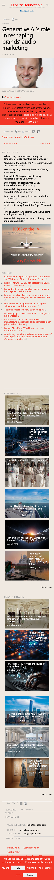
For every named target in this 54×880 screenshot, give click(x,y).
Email (8, 19)
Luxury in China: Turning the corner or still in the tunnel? (38, 433)
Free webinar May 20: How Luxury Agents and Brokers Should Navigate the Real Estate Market (27, 297)
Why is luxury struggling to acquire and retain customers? (38, 765)
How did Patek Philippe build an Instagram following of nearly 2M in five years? (25, 305)
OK (18, 868)
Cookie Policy (13, 852)
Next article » (46, 144)
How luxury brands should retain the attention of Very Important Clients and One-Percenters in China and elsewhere (28, 336)
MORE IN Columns (12, 393)
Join (32, 11)
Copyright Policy (31, 848)
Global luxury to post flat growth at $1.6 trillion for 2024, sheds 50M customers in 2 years (27, 278)
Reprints (28, 132)
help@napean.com (37, 825)
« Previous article (9, 144)
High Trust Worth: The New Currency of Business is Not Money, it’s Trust (25, 539)
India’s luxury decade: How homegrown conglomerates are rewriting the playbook (26, 157)
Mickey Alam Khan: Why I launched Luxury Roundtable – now (24, 329)
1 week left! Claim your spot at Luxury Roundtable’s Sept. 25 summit (22, 177)
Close (30, 875)
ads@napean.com (32, 834)
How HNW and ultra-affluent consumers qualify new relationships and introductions (27, 509)
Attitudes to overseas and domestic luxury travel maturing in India (38, 559)
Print (16, 19)
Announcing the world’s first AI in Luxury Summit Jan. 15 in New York (38, 637)
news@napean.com (29, 830)
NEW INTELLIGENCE (9, 152)
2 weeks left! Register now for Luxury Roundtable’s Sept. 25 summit (22, 184)
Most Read (24, 11)
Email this (9, 132)
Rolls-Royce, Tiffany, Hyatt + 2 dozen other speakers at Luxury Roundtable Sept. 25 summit (27, 205)
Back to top (46, 587)
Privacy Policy (13, 848)
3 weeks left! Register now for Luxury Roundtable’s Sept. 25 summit (24, 746)
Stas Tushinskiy (13, 97)
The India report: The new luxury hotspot (25, 310)
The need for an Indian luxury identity (26, 461)
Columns (6, 24)
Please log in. (32, 122)
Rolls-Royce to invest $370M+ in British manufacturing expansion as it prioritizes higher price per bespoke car (27, 322)
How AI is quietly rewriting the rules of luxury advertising (25, 665)
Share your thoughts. (18, 137)
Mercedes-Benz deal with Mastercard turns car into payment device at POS (26, 290)
